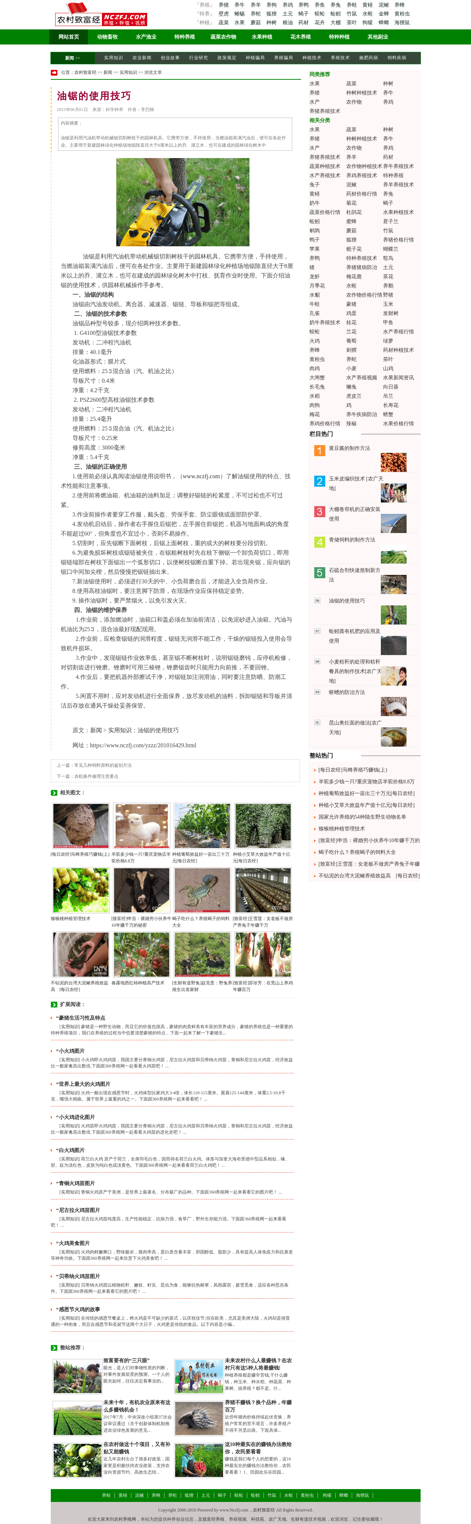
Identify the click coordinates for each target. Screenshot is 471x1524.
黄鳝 (368, 5)
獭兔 (351, 387)
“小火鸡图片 (70, 1051)
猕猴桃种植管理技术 (71, 918)
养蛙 (352, 5)
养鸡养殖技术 (361, 175)
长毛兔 (317, 387)
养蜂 (399, 5)
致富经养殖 (213, 1519)
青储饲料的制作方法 (352, 540)
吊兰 (388, 396)
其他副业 (378, 37)
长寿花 (391, 405)
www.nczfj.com (201, 476)
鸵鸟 (388, 258)
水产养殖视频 (361, 377)
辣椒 (351, 423)
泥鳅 (384, 5)
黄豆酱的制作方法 (349, 448)
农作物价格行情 (364, 295)
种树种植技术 (361, 93)
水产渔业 (146, 37)
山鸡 (388, 368)
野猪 (388, 295)
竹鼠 (352, 14)
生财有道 (299, 1519)
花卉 (320, 22)
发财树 (391, 313)
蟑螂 (384, 22)
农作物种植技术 (364, 166)
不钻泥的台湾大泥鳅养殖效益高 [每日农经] (369, 876)
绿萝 (388, 341)
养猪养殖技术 (324, 111)
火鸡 (314, 341)
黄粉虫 (402, 14)
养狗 (272, 5)
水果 (240, 22)
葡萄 (351, 341)
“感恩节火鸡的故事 (78, 1309)
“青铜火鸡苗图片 (75, 1183)
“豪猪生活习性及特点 (80, 1018)
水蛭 (368, 14)
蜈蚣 (320, 14)
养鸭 (304, 5)
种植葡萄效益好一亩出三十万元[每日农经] (367, 793)
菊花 (351, 203)
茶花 (388, 276)
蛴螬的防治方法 (347, 692)
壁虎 (223, 14)
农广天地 (277, 1519)
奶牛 (314, 203)
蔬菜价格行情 (324, 212)
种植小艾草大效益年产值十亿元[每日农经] (367, 805)
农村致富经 (85, 72)
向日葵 (391, 387)
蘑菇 (256, 22)
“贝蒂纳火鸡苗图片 (78, 1276)
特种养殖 (184, 37)
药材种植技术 (398, 350)
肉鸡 (314, 368)
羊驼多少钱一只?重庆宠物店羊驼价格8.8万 (367, 781)
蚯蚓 (336, 14)
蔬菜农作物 (223, 37)
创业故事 (170, 57)
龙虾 (314, 276)
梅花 (314, 414)
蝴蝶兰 (391, 249)
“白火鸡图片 (70, 1150)
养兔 (336, 5)
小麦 (351, 368)
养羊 (256, 5)
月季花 (317, 286)
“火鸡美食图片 (73, 1243)
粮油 (288, 22)
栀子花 (354, 249)
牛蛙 (314, 304)
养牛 (240, 5)
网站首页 (69, 37)
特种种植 (339, 37)
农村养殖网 (125, 1519)
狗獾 (368, 22)
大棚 (336, 22)
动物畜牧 (107, 37)
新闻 (69, 58)
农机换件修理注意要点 (96, 776)
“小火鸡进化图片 (75, 1117)
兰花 (351, 332)
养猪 (223, 5)
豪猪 (351, 304)
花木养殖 (300, 37)
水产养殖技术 (324, 175)
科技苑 (257, 1519)
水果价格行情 (398, 423)
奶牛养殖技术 (324, 322)
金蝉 (384, 14)
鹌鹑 (314, 230)
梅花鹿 (354, 276)
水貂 (314, 295)
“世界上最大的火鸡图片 (83, 1084)
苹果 (314, 249)
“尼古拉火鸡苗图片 (78, 1210)
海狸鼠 (402, 22)
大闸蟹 (317, 377)
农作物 (354, 102)
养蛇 (256, 14)
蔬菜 (223, 22)
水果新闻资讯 (398, 377)
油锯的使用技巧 (347, 601)
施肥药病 (368, 57)
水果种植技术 (398, 212)
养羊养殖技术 (398, 184)
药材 (304, 22)
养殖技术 (340, 57)
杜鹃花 (354, 212)
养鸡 (288, 5)
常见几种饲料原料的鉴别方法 (103, 765)
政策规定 (227, 57)
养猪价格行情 (398, 240)
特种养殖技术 (361, 258)
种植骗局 (255, 57)
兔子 (314, 184)
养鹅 (388, 286)
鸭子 (314, 240)
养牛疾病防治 (361, 414)
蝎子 (304, 14)
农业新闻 (142, 57)
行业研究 (198, 57)
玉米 (388, 304)
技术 (90, 285)
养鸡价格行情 (324, 423)
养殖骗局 (283, 57)
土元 (288, 14)
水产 (314, 102)
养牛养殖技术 (398, 166)
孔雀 (314, 313)
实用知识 (113, 57)
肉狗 (314, 405)
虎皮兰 (354, 396)
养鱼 (320, 5)
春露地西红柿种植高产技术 (137, 982)
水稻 (314, 396)
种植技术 (312, 57)
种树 (272, 22)
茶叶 (352, 22)
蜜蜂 (351, 221)
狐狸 (272, 14)
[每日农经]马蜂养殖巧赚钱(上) (80, 854)
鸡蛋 (351, 313)
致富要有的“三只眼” (126, 1360)
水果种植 (262, 37)
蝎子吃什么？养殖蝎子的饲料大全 (357, 852)
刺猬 (351, 350)
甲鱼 (388, 322)
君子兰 (391, 221)
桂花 (351, 322)
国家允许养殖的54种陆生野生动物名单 (362, 817)
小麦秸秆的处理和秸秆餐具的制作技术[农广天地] (355, 671)
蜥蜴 (240, 14)
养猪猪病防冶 (361, 267)
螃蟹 (388, 414)
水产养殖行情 (398, 332)
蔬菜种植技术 (324, 166)
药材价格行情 (361, 194)
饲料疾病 (397, 57)
